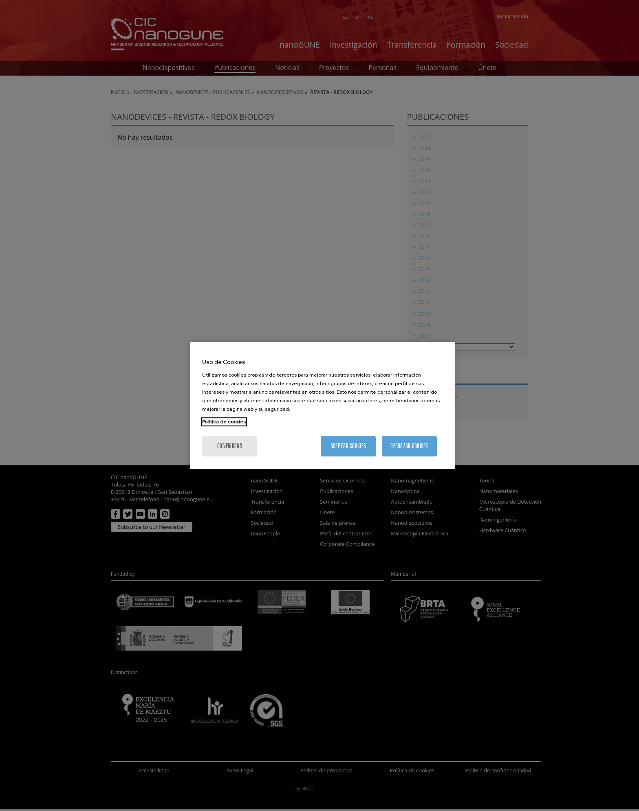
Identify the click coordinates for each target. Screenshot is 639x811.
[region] (322, 405)
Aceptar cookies (348, 446)
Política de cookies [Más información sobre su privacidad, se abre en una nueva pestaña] (224, 422)
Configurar (229, 446)
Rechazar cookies (409, 446)
